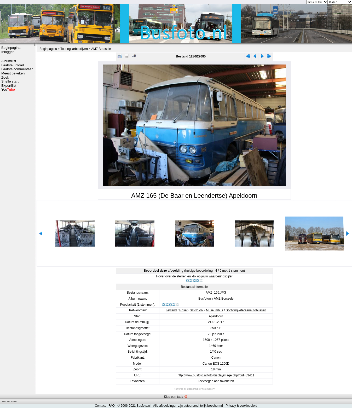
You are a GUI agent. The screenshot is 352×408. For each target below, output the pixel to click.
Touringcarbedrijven (74, 49)
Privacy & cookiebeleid (241, 405)
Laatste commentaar (17, 69)
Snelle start (10, 81)
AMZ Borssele (101, 49)
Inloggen (8, 52)
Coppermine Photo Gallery (201, 389)
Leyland (171, 310)
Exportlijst (8, 86)
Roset (183, 310)
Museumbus (214, 310)
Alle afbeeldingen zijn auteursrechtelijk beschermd (188, 405)
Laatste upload (12, 65)
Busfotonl (204, 298)
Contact (100, 405)
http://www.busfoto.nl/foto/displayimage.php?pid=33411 (215, 375)
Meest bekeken (13, 73)
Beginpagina (10, 48)
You (8, 89)
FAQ (111, 405)
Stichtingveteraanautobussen (246, 310)
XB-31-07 (197, 310)
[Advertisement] (17, 174)
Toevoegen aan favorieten (216, 381)
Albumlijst (8, 61)
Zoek (5, 77)
